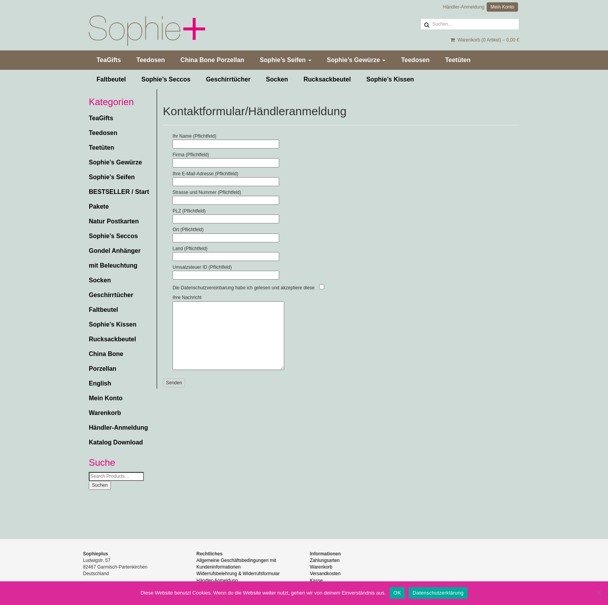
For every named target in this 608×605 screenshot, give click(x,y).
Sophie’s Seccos (166, 79)
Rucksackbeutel (327, 79)
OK (397, 593)
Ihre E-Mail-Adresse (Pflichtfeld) (226, 177)
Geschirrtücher (228, 79)
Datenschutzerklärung (438, 593)
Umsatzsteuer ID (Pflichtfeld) (226, 271)
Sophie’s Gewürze (356, 60)
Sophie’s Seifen (285, 60)
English (100, 383)
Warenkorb (105, 413)
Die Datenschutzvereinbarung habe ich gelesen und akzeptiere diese (243, 287)
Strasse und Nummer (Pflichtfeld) (226, 196)
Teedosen (150, 60)
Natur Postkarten (114, 221)
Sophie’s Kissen (390, 79)
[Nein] (598, 593)
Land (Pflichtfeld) (226, 252)
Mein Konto (502, 7)
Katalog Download (116, 442)
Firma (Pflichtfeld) (226, 158)
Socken (277, 79)
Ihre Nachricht (228, 333)
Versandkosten (325, 573)
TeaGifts (109, 60)
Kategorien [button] (111, 102)
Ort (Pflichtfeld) (226, 233)
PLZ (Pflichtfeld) (226, 214)
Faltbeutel (111, 79)
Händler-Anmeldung (464, 7)
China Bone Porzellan (212, 60)
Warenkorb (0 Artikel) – (485, 40)
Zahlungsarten (325, 560)
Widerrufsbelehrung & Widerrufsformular (238, 573)
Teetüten (457, 60)
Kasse (316, 580)
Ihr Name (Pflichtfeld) (226, 140)
